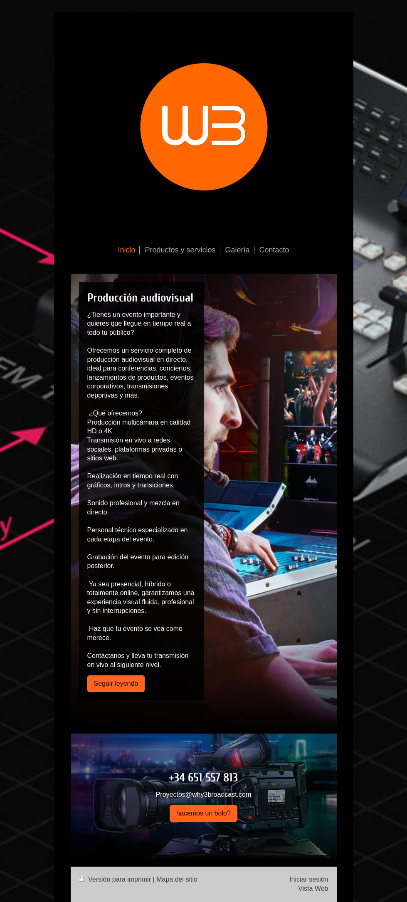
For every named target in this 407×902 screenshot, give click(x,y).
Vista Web (313, 888)
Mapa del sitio (176, 879)
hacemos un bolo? (203, 813)
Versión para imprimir (116, 879)
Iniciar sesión (308, 879)
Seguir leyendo (116, 683)
